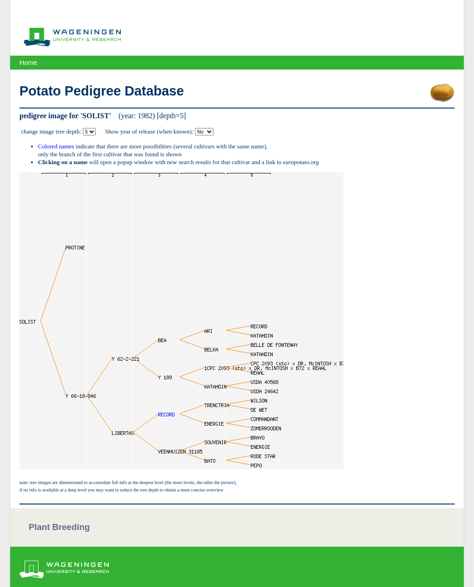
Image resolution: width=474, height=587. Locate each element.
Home (28, 62)
